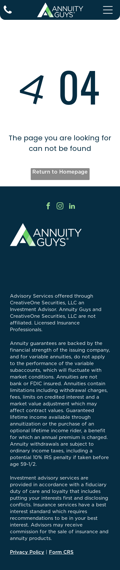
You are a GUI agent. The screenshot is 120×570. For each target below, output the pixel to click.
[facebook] (48, 207)
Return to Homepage (60, 171)
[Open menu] (108, 10)
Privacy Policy (27, 552)
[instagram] (60, 207)
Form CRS (61, 552)
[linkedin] (72, 207)
